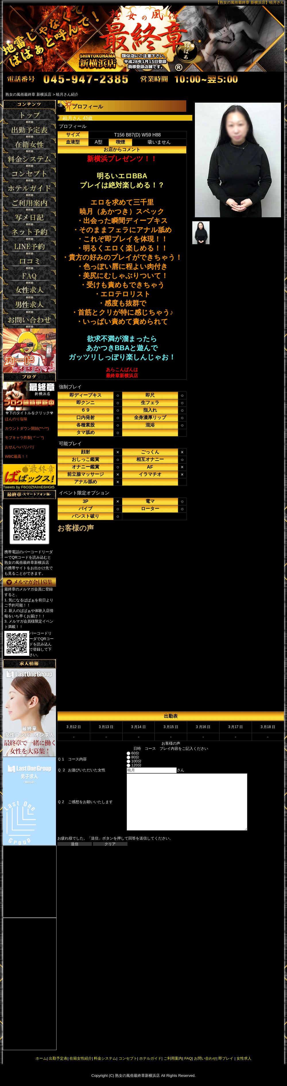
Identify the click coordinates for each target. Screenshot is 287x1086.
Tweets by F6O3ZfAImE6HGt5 (29, 487)
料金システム (105, 1058)
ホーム (41, 1058)
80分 (127, 757)
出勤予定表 (58, 1058)
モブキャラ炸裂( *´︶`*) (24, 437)
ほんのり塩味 (16, 419)
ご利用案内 (173, 1058)
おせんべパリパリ (20, 447)
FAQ (188, 1058)
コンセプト (128, 1058)
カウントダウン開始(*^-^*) (27, 428)
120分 (128, 765)
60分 (127, 753)
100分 (128, 761)
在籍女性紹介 (80, 1058)
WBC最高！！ (17, 456)
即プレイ (225, 1058)
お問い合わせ (205, 1058)
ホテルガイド (150, 1058)
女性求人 (243, 1058)
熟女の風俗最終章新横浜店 (137, 1075)
